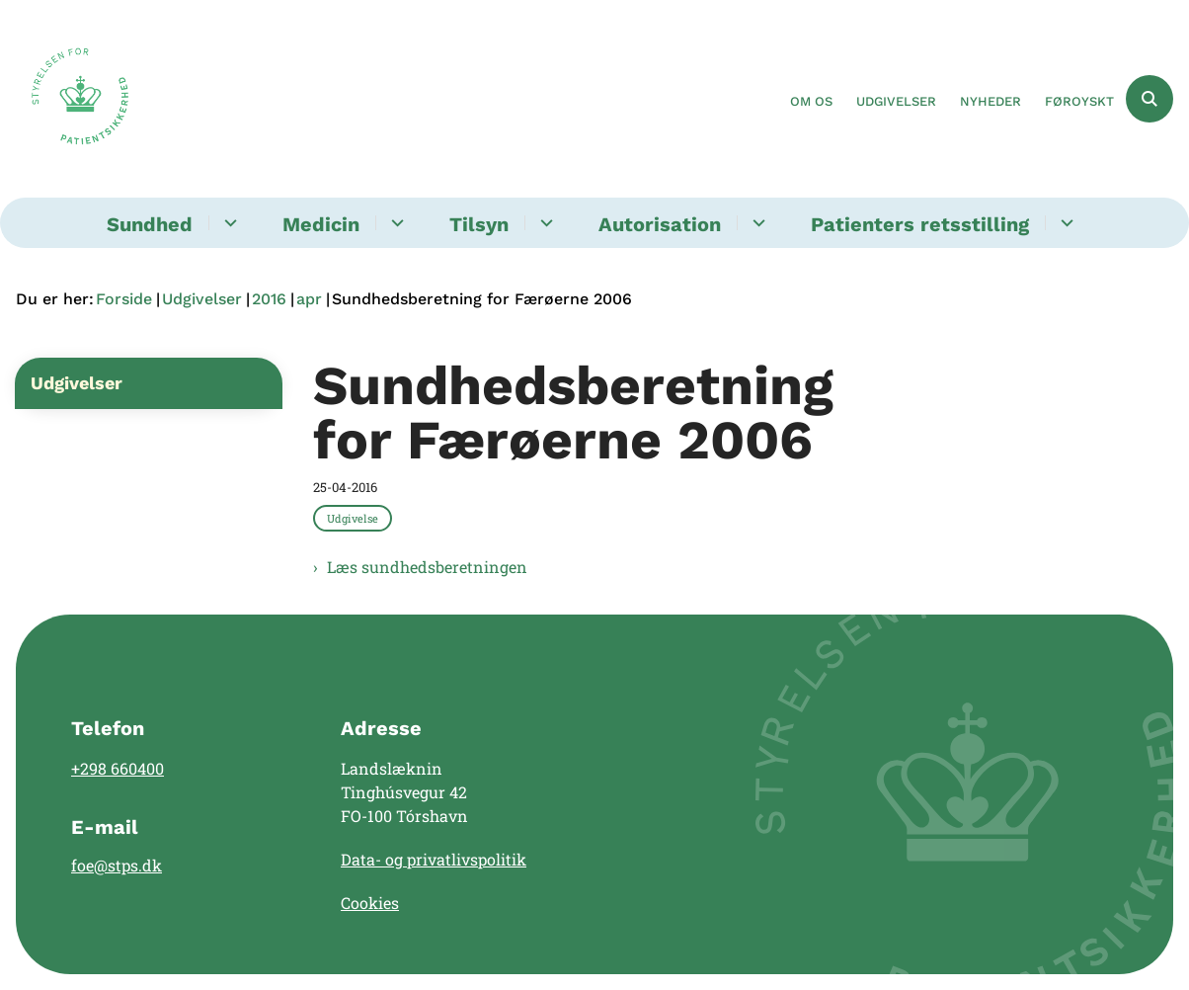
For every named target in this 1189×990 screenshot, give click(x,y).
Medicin (320, 224)
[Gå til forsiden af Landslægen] (72, 99)
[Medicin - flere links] (394, 222)
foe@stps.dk (116, 865)
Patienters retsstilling (920, 224)
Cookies (370, 902)
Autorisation (659, 224)
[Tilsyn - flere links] (543, 222)
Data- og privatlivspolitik (433, 859)
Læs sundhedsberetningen (427, 566)
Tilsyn (479, 224)
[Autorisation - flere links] (756, 222)
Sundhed (150, 224)
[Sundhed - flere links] (227, 222)
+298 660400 (117, 768)
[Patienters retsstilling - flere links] (1064, 222)
